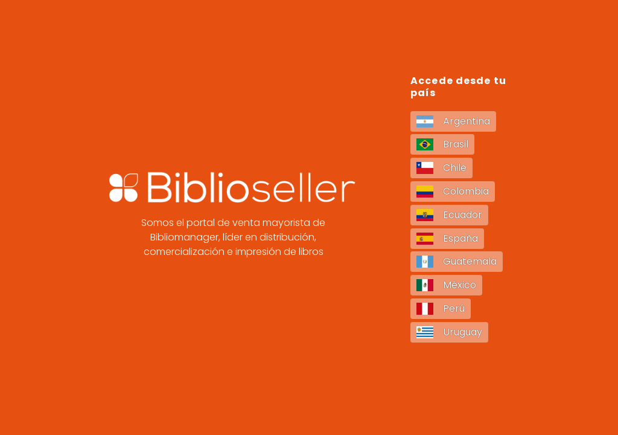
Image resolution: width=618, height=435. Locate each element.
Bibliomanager (184, 237)
